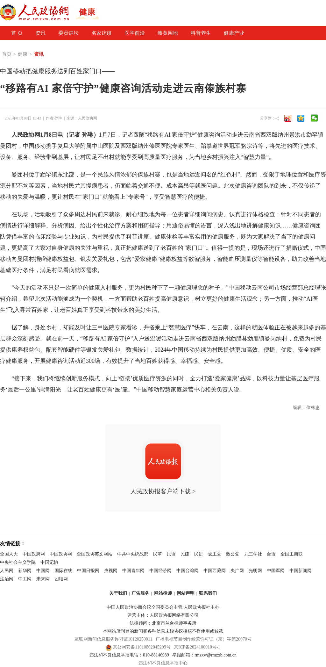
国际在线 (63, 570)
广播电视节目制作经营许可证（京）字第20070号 (204, 639)
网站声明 (186, 593)
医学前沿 (134, 33)
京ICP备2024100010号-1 (197, 647)
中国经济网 (160, 570)
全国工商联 (291, 554)
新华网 (25, 570)
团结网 (61, 579)
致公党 (232, 554)
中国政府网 (34, 554)
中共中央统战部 (132, 554)
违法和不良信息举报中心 (163, 663)
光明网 (255, 570)
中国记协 (49, 562)
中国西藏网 (214, 570)
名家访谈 (101, 33)
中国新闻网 (300, 570)
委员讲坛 (68, 33)
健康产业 (234, 33)
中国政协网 (61, 554)
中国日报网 (88, 570)
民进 (198, 554)
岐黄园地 (168, 33)
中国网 (43, 570)
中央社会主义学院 (18, 562)
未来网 (43, 579)
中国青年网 (133, 570)
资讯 (40, 33)
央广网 (237, 570)
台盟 (271, 554)
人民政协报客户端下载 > (162, 467)
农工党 (214, 554)
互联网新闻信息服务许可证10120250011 (113, 639)
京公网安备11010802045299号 (141, 647)
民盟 (171, 554)
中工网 (25, 579)
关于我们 (118, 593)
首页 (6, 54)
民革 (157, 554)
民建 (185, 554)
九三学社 (253, 554)
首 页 (17, 33)
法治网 (6, 579)
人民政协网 (87, 118)
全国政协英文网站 (94, 554)
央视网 (110, 570)
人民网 (6, 570)
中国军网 (276, 570)
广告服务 (140, 593)
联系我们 (208, 593)
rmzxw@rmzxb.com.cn (216, 655)
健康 (22, 54)
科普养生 (201, 33)
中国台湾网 (187, 570)
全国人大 (9, 554)
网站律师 (163, 593)
